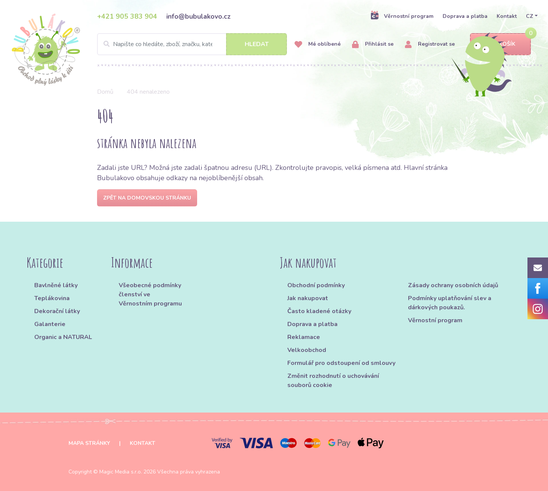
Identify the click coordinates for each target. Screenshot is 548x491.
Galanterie (49, 324)
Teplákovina (52, 298)
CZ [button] (529, 16)
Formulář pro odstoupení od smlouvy (341, 363)
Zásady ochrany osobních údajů (453, 285)
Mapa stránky (89, 443)
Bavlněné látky (56, 285)
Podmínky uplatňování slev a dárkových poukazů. (449, 303)
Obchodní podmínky (316, 285)
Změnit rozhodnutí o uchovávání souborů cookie (333, 380)
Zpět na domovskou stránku (147, 198)
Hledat (257, 44)
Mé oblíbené (318, 44)
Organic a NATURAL (63, 337)
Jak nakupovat (307, 298)
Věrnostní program (401, 16)
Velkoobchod (306, 350)
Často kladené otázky (319, 311)
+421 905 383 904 (127, 16)
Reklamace (303, 337)
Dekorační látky (57, 311)
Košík (500, 44)
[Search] (192, 44)
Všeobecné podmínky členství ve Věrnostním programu (150, 294)
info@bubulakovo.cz (198, 16)
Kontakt (507, 16)
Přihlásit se (372, 44)
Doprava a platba (465, 16)
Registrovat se (430, 44)
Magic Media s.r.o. (120, 471)
